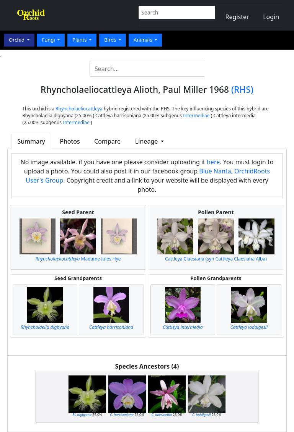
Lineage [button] (147, 141)
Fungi (49, 39)
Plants (80, 39)
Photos (70, 141)
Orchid (17, 39)
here (213, 162)
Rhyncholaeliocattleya (79, 108)
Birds (111, 39)
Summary (31, 141)
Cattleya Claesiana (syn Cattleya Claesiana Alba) (216, 259)
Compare (107, 141)
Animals (144, 39)
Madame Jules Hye (78, 259)
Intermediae (196, 115)
